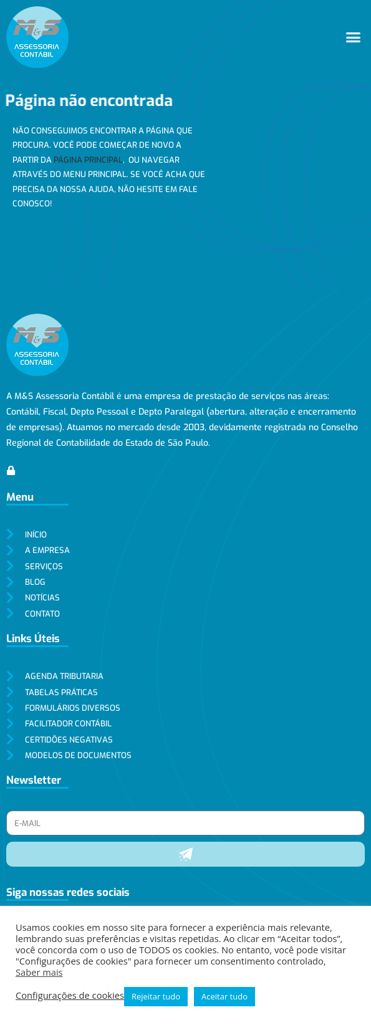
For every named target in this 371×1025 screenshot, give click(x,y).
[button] (353, 37)
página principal (88, 160)
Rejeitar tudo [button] (156, 996)
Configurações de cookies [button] (70, 995)
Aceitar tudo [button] (224, 996)
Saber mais (39, 972)
